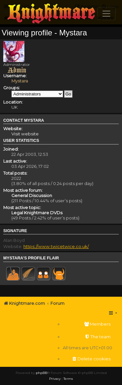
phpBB (41, 373)
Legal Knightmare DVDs (36, 212)
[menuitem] (87, 324)
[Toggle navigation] (106, 13)
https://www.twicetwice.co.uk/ (56, 246)
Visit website (25, 133)
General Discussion (31, 195)
